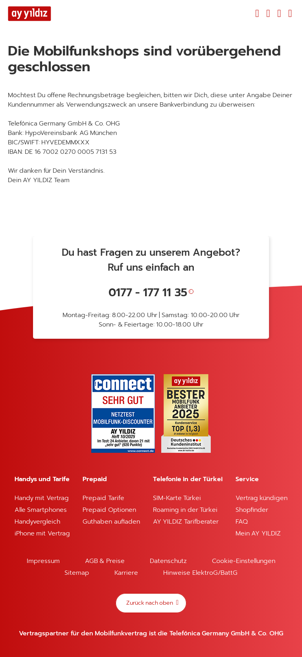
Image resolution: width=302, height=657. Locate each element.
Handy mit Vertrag (42, 498)
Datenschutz (168, 561)
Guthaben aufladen (111, 521)
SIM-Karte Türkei (177, 498)
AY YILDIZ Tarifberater (186, 521)
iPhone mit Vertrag (42, 533)
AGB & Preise (105, 561)
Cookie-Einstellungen (243, 561)
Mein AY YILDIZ (258, 533)
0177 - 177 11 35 (148, 292)
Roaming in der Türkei (185, 510)
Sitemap (76, 573)
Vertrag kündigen (261, 498)
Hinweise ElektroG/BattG (200, 573)
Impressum (43, 561)
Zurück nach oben (150, 603)
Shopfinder (252, 510)
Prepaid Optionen (109, 510)
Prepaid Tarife (103, 498)
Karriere (126, 573)
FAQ (242, 521)
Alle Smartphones (41, 510)
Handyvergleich (37, 521)
